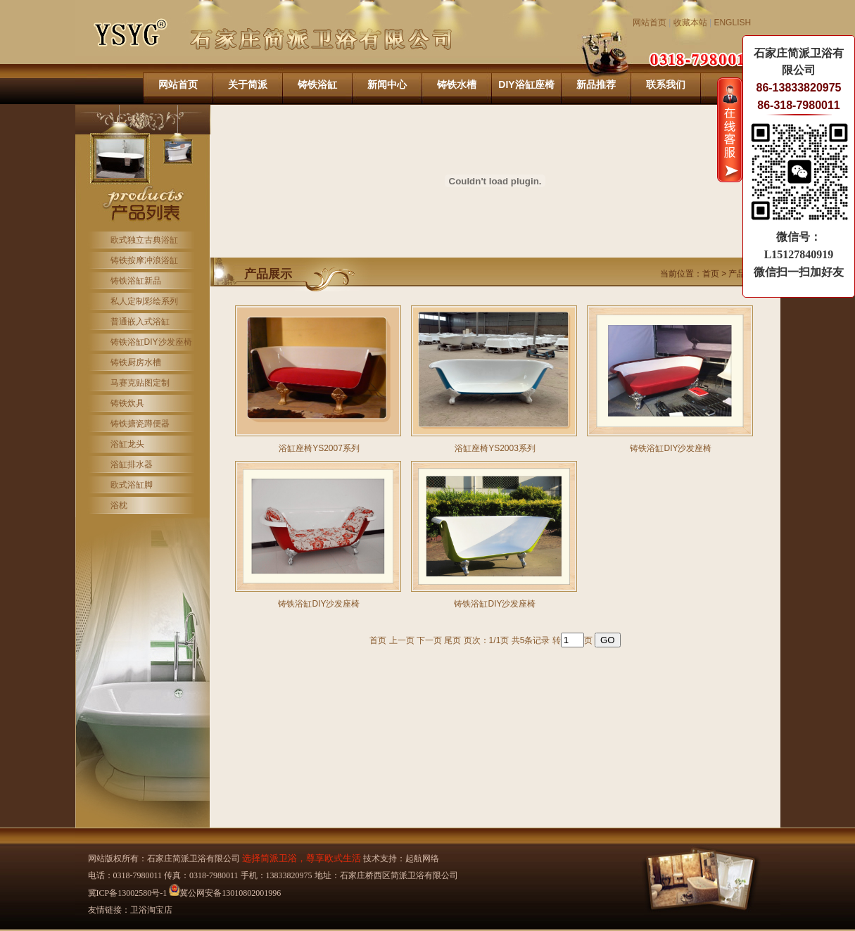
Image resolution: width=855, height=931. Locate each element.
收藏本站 (690, 22)
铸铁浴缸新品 (135, 281)
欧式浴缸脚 (131, 485)
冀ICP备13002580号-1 (127, 893)
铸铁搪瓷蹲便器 (140, 424)
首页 (710, 274)
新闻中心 (387, 84)
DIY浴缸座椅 (526, 84)
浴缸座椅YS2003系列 (495, 448)
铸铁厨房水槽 (135, 362)
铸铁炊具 (127, 403)
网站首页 (649, 22)
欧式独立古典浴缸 (144, 240)
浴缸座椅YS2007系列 (319, 448)
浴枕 (118, 505)
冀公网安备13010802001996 (225, 893)
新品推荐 (596, 84)
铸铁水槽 (456, 84)
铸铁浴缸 (317, 84)
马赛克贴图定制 (140, 383)
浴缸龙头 (127, 444)
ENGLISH (732, 22)
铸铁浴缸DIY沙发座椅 (151, 342)
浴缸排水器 (131, 464)
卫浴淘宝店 (151, 910)
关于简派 (247, 84)
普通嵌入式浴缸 (140, 322)
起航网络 (422, 858)
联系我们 (665, 84)
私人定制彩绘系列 (144, 301)
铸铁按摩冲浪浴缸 (144, 260)
